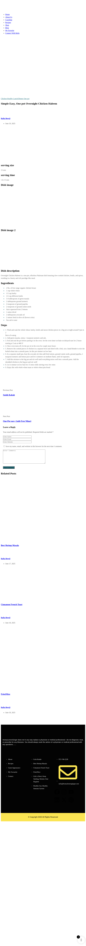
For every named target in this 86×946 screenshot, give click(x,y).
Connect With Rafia (12, 33)
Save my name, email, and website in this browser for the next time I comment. (34, 446)
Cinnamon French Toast (11, 607)
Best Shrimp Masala (10, 548)
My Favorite (9, 30)
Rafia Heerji (5, 118)
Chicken (4, 99)
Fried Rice (5, 697)
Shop (7, 25)
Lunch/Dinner (18, 99)
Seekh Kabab (9, 395)
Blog (7, 28)
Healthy (10, 99)
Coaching (8, 20)
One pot (26, 99)
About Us (8, 17)
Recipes (8, 22)
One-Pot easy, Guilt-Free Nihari (17, 421)
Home (7, 14)
